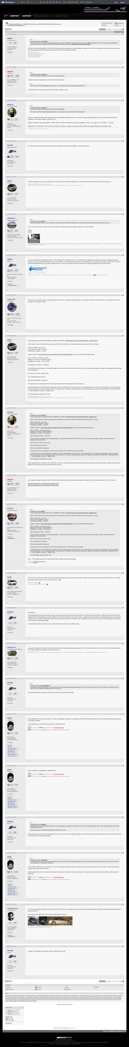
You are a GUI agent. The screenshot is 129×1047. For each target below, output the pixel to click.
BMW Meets (45, 16)
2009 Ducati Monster (12, 754)
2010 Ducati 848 (11, 752)
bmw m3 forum (32, 999)
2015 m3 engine (75, 996)
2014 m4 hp (14, 996)
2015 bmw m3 (36, 996)
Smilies (7, 1018)
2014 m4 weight (29, 996)
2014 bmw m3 (9, 995)
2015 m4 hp (102, 996)
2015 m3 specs (83, 996)
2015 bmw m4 (53, 996)
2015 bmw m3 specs (45, 996)
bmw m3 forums (40, 999)
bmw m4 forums (96, 999)
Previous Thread (61, 1004)
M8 (57, 2)
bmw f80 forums (22, 998)
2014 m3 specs (98, 995)
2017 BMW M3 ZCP (11, 285)
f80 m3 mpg (24, 1001)
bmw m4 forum (87, 999)
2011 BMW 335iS (11, 749)
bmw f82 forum (58, 998)
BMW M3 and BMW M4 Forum (15, 24)
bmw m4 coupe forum (78, 999)
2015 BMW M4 (10, 538)
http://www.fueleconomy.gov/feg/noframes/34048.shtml (43, 483)
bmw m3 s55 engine (56, 999)
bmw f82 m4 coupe (90, 998)
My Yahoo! (68, 989)
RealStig (10, 612)
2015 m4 (89, 996)
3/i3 (22, 2)
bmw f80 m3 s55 (36, 998)
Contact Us (105, 1031)
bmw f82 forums (66, 998)
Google (97, 987)
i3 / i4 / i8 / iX (89, 2)
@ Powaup (35, 562)
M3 (44, 2)
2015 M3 (9, 746)
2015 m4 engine (95, 996)
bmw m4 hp (113, 999)
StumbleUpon (10, 989)
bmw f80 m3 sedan (45, 998)
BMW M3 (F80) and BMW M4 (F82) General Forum (49, 24)
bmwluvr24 (11, 647)
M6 (54, 2)
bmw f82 (52, 998)
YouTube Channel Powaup (39, 561)
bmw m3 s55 (48, 999)
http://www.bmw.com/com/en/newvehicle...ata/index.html (81, 340)
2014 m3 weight (106, 995)
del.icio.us (39, 989)
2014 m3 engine (67, 995)
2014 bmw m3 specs (30, 995)
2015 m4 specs (109, 996)
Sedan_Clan (11, 299)
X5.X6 (76, 2)
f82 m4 (28, 1001)
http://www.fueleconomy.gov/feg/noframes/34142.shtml (43, 485)
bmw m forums (24, 999)
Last (120, 29)
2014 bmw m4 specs (53, 995)
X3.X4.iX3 (70, 2)
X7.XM (82, 2)
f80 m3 (19, 1001)
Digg (67, 987)
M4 (47, 2)
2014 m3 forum (74, 995)
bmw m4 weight (13, 1001)
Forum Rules (8, 1023)
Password (103, 25)
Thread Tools (118, 31)
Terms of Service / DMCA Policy (63, 1043)
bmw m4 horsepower (105, 999)
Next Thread (69, 1004)
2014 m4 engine (114, 995)
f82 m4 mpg (33, 1001)
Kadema (10, 105)
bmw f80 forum (13, 998)
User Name (104, 23)
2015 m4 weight (117, 996)
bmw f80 (8, 998)
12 (116, 29)
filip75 (9, 181)
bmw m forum (17, 999)
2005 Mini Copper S (12, 756)
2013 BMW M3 (10, 936)
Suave (9, 577)
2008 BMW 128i (11, 751)
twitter (8, 987)
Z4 (60, 2)
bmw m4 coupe (69, 999)
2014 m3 (61, 995)
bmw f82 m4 (83, 998)
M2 (41, 2)
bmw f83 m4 (10, 999)
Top (125, 1031)
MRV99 (9, 259)
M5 (51, 2)
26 (12, 325)
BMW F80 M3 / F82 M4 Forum (30, 24)
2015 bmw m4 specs (62, 996)
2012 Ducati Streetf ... (12, 748)
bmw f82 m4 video (108, 998)
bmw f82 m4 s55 (99, 998)
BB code (7, 1016)
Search (65, 16)
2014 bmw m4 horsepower (42, 995)
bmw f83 (115, 998)
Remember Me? (119, 23)
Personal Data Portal (75, 1043)
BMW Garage (37, 16)
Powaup (10, 508)
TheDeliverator (12, 909)
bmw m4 (63, 999)
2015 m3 (69, 996)
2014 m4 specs (21, 996)
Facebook (39, 987)
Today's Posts (59, 16)
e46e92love (11, 218)
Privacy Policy (52, 1043)
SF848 (9, 718)
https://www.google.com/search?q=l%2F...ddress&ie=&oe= (55, 354)
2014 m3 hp (92, 995)
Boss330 (10, 145)
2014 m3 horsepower (84, 995)
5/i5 (28, 2)
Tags (6, 993)
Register (122, 2)
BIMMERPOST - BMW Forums (116, 1031)
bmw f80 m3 (29, 998)
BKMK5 (9, 38)
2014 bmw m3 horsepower (19, 995)
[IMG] (7, 1019)
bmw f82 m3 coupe (74, 998)
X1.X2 (64, 2)
